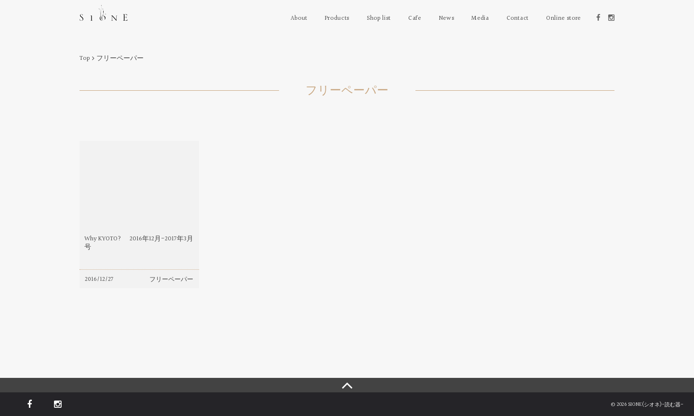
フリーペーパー (171, 279)
